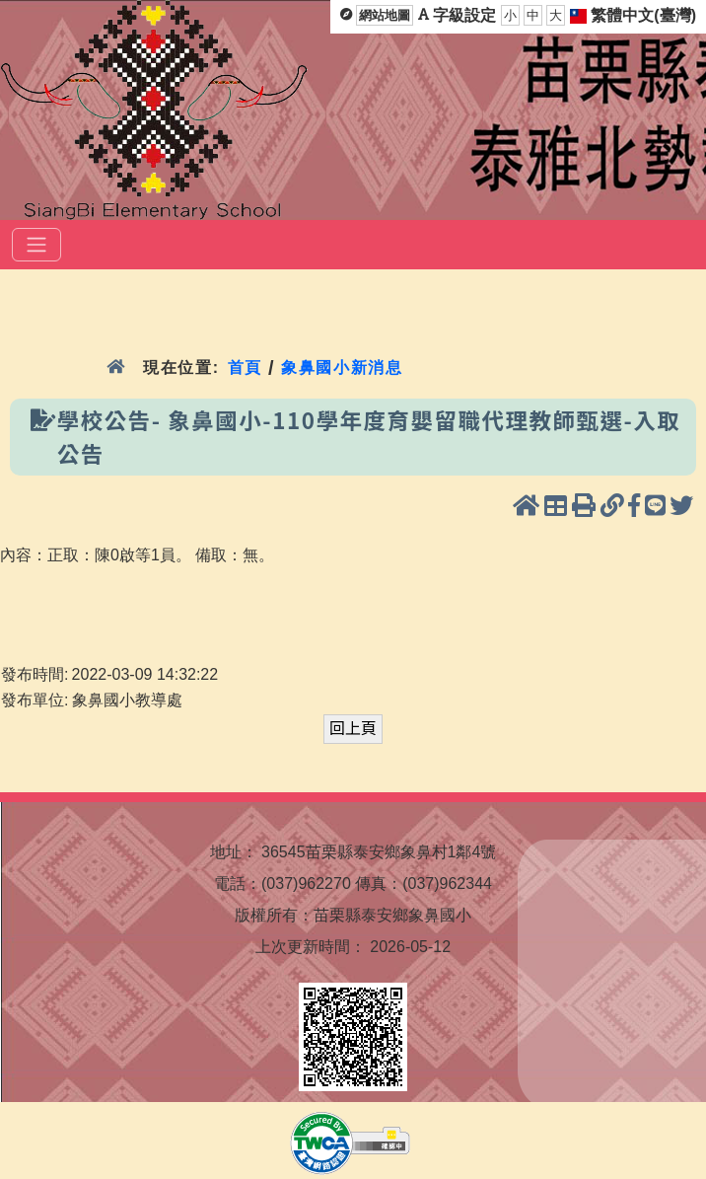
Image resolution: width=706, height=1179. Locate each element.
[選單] (36, 244)
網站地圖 (384, 15)
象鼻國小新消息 (341, 367)
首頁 (245, 367)
